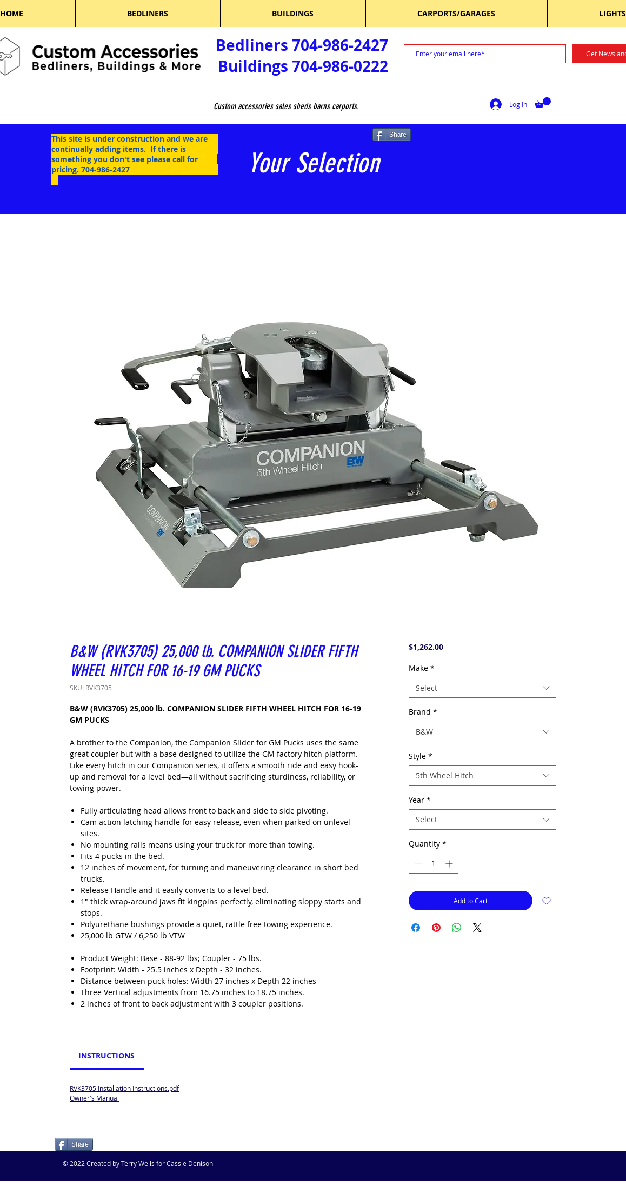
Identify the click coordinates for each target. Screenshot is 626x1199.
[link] (106, 1055)
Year (420, 800)
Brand (423, 712)
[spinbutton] (433, 863)
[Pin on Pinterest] (436, 927)
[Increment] (450, 863)
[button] (543, 102)
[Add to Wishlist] (546, 900)
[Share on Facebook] (415, 927)
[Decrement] (417, 863)
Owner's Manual (94, 1098)
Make (422, 668)
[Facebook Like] (123, 1145)
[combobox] (482, 688)
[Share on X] (477, 927)
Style (420, 756)
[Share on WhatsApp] (456, 927)
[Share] (391, 134)
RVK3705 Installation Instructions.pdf (124, 1088)
